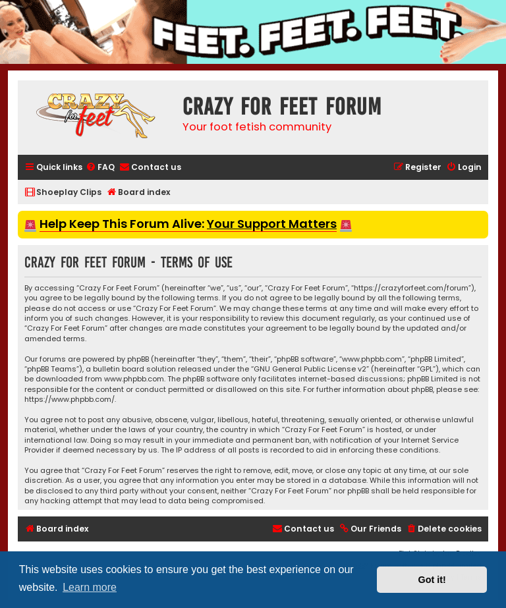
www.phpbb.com (134, 379)
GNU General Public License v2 (310, 369)
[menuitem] (100, 168)
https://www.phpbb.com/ (69, 399)
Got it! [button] (432, 579)
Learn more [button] (90, 587)
